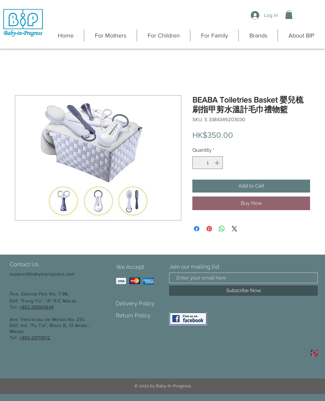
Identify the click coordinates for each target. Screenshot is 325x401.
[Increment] (217, 163)
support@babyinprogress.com (42, 274)
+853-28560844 (36, 307)
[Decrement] (197, 163)
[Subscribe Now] (243, 290)
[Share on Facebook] (197, 229)
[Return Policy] (139, 315)
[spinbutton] (207, 163)
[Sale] (314, 353)
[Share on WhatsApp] (222, 229)
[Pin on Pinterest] (209, 229)
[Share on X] (234, 229)
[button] (288, 14)
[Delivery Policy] (139, 303)
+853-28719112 (34, 337)
